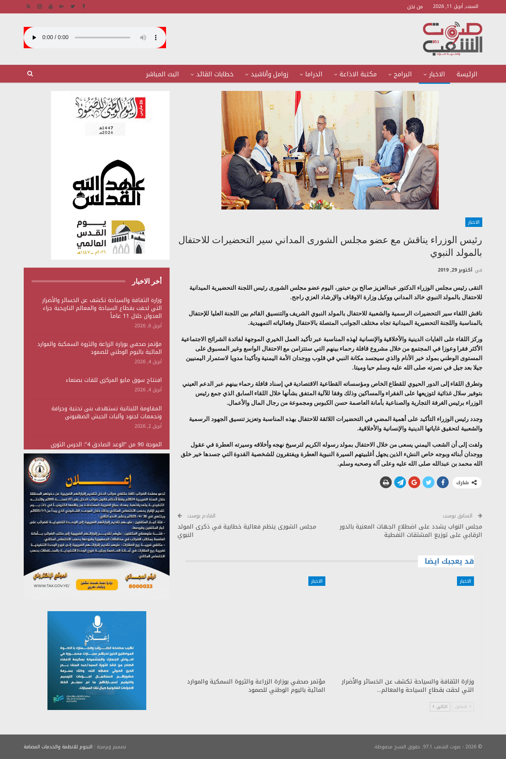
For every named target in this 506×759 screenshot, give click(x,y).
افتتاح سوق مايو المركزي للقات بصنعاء (114, 380)
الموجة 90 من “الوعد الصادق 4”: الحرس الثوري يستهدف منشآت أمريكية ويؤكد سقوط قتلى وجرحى (98, 448)
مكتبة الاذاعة (358, 74)
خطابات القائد (215, 74)
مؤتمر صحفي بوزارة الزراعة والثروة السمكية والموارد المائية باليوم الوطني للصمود (99, 348)
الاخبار (437, 74)
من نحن (415, 6)
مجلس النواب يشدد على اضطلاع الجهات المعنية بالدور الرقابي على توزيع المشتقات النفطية (411, 530)
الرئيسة (467, 74)
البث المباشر (162, 74)
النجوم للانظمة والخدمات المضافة (58, 746)
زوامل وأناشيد (269, 74)
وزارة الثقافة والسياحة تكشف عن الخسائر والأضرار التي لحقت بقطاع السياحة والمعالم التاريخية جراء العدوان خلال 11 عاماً (102, 308)
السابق (463, 706)
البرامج (403, 74)
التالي (439, 706)
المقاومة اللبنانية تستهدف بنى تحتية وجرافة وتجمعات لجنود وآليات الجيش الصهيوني (106, 412)
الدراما (314, 74)
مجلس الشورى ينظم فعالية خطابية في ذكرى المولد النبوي (246, 530)
